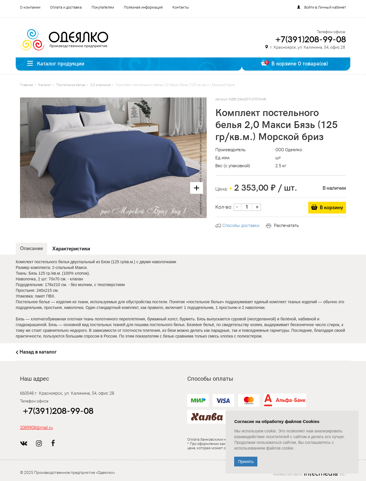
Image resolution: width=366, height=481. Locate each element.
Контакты (180, 7)
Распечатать (282, 225)
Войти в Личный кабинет (325, 7)
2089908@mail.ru (36, 427)
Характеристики (71, 249)
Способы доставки (237, 225)
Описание (31, 249)
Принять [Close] (246, 461)
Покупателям (103, 7)
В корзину (331, 208)
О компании (30, 7)
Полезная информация (143, 7)
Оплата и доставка (66, 7)
